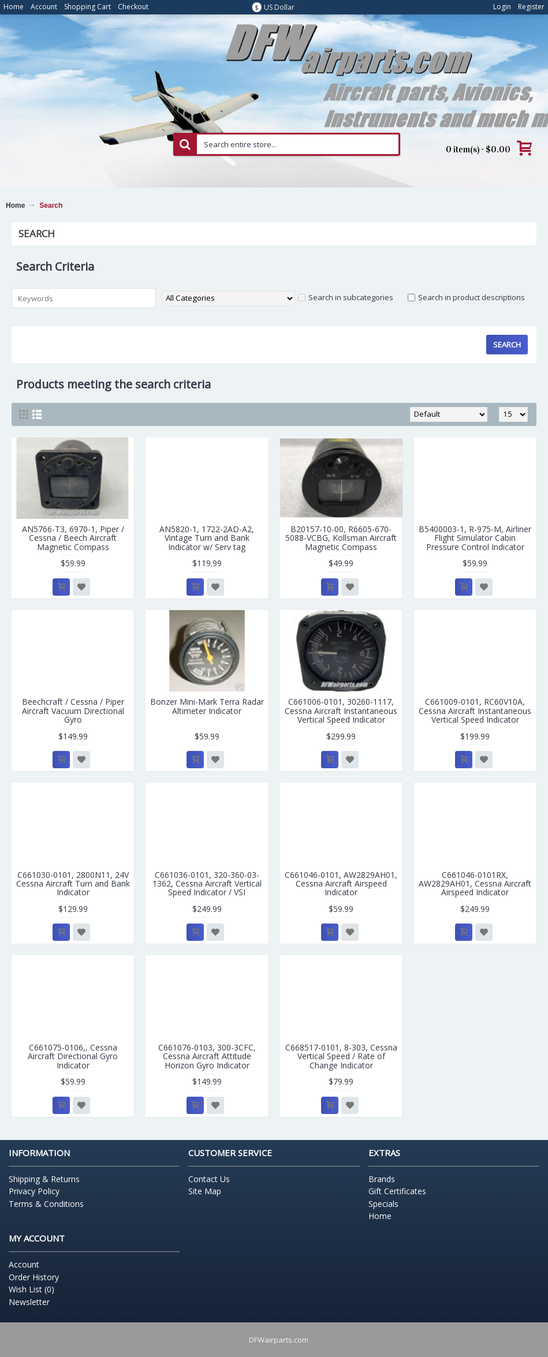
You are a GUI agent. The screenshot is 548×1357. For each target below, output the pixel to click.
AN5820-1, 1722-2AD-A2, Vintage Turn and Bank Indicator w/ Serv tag (206, 538)
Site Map (204, 1191)
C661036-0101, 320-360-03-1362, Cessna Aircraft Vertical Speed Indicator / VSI (207, 883)
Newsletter (29, 1301)
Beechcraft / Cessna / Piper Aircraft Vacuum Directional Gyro (73, 710)
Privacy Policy (34, 1191)
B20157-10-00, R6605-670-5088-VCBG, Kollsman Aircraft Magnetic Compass (341, 538)
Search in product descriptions (466, 297)
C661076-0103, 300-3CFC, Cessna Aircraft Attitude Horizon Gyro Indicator (207, 1056)
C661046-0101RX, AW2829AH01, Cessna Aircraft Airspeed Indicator (475, 883)
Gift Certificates (397, 1191)
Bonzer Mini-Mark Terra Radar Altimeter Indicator (207, 706)
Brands (381, 1178)
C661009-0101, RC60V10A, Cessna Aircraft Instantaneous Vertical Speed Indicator (475, 710)
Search (50, 205)
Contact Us (209, 1178)
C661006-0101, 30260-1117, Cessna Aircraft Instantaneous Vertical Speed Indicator (341, 710)
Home (15, 205)
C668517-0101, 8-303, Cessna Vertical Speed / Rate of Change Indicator (341, 1056)
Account (24, 1264)
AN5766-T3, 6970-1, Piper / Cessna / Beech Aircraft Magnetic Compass (73, 538)
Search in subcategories (345, 297)
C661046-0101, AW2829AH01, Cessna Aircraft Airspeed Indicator (341, 883)
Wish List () (31, 1289)
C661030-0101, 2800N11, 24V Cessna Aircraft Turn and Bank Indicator (73, 883)
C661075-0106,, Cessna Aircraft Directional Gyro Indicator (73, 1056)
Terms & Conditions (46, 1203)
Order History (34, 1277)
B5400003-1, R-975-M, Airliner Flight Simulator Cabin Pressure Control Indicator (475, 538)
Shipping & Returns (44, 1178)
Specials (383, 1203)
